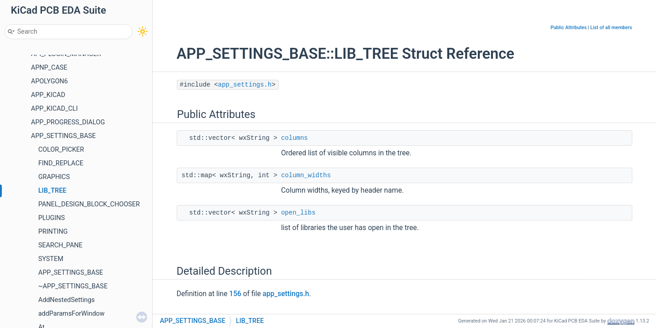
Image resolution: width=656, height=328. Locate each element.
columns (294, 138)
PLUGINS (51, 218)
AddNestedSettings (66, 300)
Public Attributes (568, 28)
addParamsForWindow (71, 314)
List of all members (611, 28)
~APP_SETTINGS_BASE (73, 286)
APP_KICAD (48, 95)
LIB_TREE (52, 191)
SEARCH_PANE (60, 245)
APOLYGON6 (49, 81)
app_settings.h (245, 84)
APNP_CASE (49, 68)
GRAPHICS (54, 177)
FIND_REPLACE (60, 163)
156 (235, 294)
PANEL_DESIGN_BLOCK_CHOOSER (89, 204)
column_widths (306, 175)
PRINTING (53, 232)
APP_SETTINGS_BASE (63, 136)
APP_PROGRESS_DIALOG (68, 122)
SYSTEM (50, 259)
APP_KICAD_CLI (54, 109)
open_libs (298, 212)
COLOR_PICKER (61, 150)
